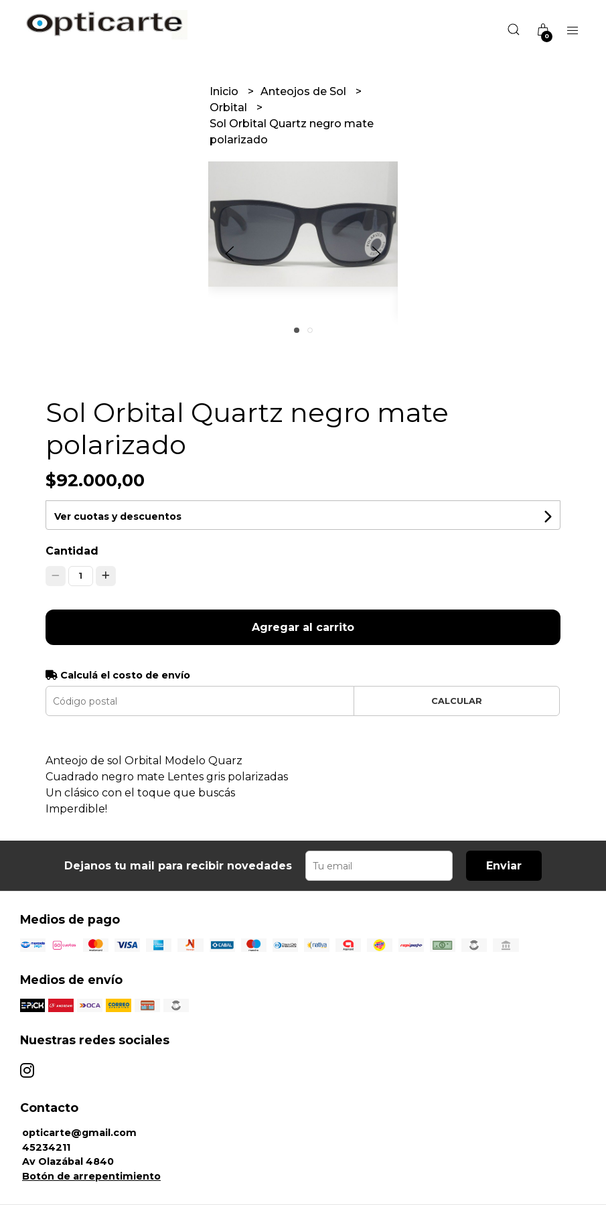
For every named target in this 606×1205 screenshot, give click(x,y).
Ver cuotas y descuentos (117, 516)
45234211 (46, 1147)
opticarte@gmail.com (79, 1133)
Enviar (504, 865)
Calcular (456, 701)
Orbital (230, 107)
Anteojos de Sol (304, 91)
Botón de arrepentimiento (91, 1176)
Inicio (225, 91)
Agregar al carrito (303, 627)
